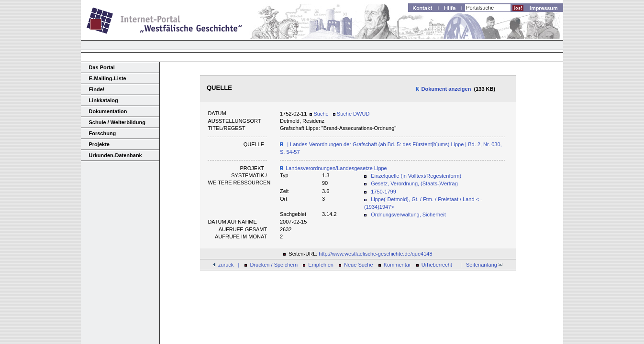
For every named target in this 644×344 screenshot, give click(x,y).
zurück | (228, 265)
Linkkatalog (103, 100)
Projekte (99, 144)
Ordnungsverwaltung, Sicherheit (408, 214)
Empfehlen (320, 265)
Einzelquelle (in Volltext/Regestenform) (416, 176)
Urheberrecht (437, 265)
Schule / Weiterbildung (117, 122)
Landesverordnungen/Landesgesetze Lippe (336, 168)
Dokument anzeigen (443, 89)
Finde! (97, 89)
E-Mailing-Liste (107, 78)
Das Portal (102, 67)
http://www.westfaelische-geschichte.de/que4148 (375, 254)
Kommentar (397, 265)
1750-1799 (383, 191)
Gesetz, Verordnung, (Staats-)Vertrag (414, 183)
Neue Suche (358, 265)
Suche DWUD (351, 114)
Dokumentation (108, 111)
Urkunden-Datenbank (115, 155)
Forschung (102, 133)
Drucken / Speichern (274, 265)
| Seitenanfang (479, 265)
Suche (319, 114)
